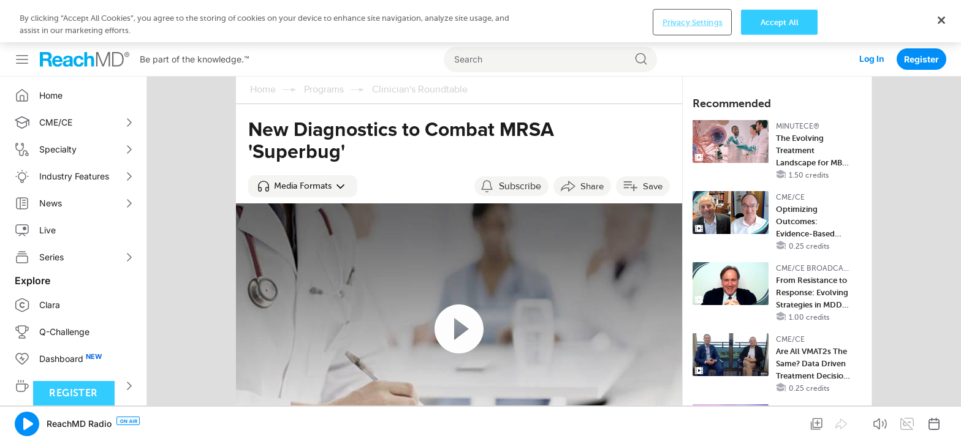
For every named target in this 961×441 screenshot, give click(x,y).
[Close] (941, 420)
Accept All (780, 422)
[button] (302, 144)
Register (921, 17)
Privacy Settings (693, 422)
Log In (871, 17)
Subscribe (520, 144)
